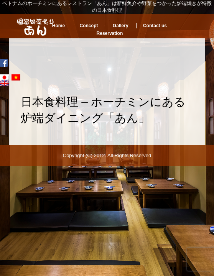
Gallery (120, 25)
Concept (89, 25)
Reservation (110, 33)
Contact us (155, 25)
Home (58, 25)
